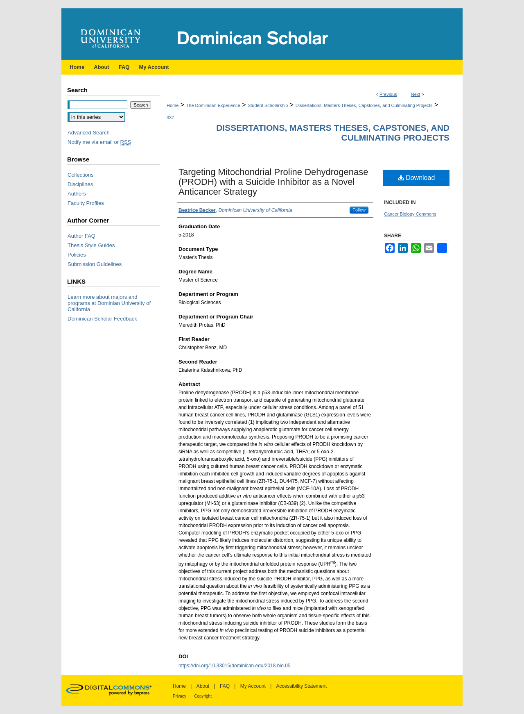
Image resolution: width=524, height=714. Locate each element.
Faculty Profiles (86, 203)
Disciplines (80, 184)
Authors (77, 194)
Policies (77, 255)
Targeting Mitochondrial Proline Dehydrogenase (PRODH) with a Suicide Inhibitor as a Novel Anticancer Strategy (273, 182)
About (202, 686)
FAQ (225, 686)
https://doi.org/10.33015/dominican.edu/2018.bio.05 (234, 666)
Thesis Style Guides (91, 245)
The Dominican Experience (213, 105)
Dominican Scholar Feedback (102, 319)
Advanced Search (89, 133)
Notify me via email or (99, 142)
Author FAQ (81, 236)
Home (172, 105)
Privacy (179, 696)
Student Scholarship (268, 105)
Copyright (203, 696)
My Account (253, 686)
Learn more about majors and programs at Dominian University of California (109, 303)
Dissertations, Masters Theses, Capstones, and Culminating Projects (364, 105)
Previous (388, 94)
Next (415, 94)
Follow (359, 209)
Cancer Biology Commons (410, 213)
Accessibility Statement (301, 686)
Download (416, 177)
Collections (81, 175)
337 (170, 117)
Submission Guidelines (95, 264)
